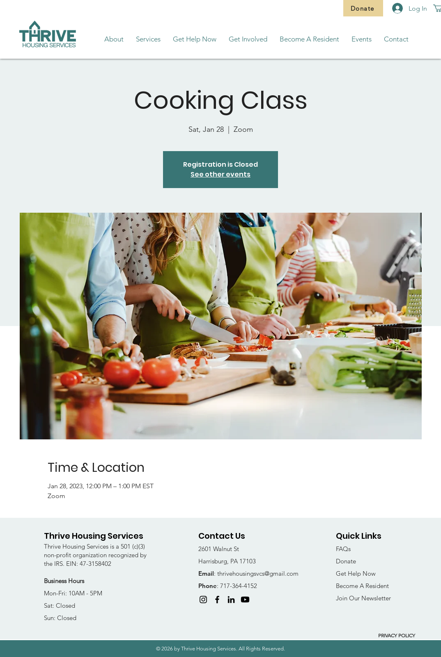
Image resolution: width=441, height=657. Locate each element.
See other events (220, 174)
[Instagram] (203, 599)
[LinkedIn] (231, 599)
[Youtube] (245, 599)
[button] (114, 39)
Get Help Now (356, 573)
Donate (346, 561)
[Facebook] (217, 599)
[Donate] (363, 8)
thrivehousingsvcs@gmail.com (258, 573)
